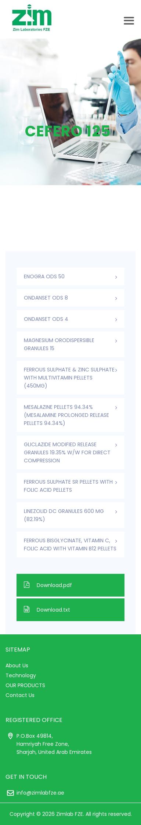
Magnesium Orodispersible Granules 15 (59, 344)
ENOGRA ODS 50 (44, 276)
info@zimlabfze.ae (40, 792)
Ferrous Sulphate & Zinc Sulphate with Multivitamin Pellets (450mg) (69, 377)
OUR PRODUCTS (25, 685)
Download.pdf (48, 585)
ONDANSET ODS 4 (46, 319)
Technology (21, 675)
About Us (17, 665)
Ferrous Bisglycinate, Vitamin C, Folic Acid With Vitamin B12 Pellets (70, 544)
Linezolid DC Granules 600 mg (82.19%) (64, 515)
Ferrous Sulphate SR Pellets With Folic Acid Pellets (68, 486)
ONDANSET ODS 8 (46, 297)
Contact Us (20, 695)
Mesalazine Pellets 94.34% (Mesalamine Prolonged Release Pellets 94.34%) (66, 415)
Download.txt (47, 609)
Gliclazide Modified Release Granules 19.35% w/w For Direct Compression (67, 452)
